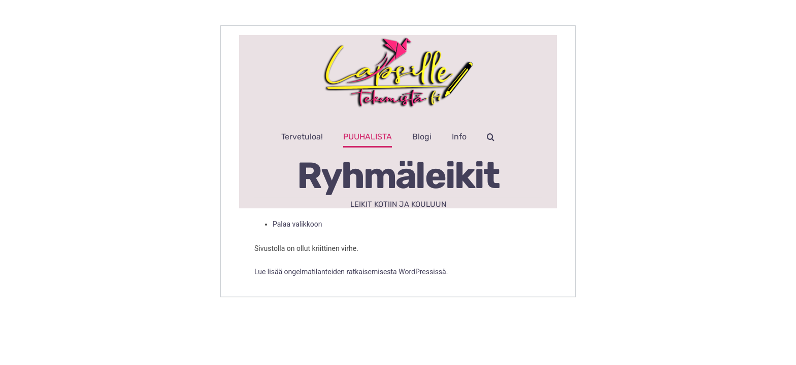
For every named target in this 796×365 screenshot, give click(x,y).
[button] (521, 137)
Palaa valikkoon (297, 224)
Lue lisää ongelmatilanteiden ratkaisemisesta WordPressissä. (351, 272)
